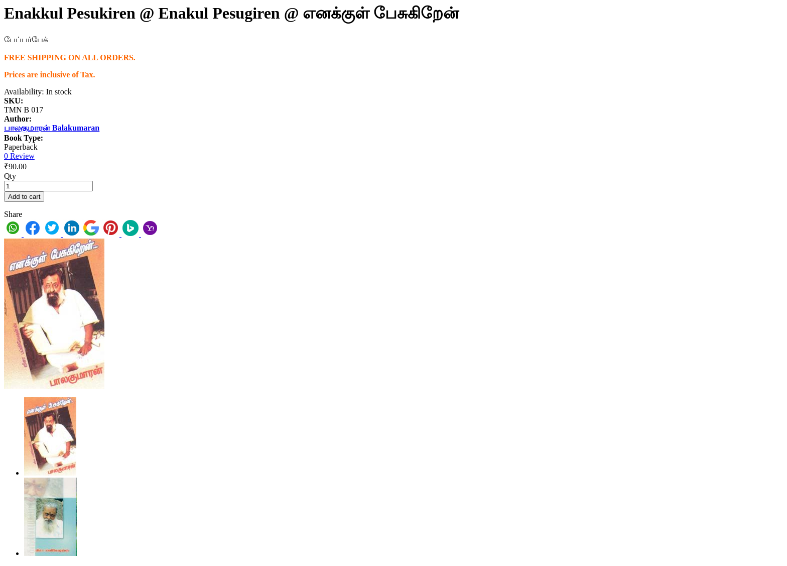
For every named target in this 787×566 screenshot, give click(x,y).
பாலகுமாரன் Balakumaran (51, 128)
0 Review (19, 156)
